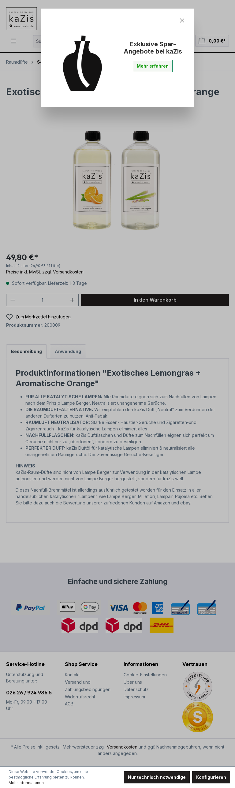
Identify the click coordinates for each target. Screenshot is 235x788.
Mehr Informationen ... (28, 782)
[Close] (182, 20)
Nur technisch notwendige (157, 777)
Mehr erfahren (153, 66)
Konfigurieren (211, 777)
